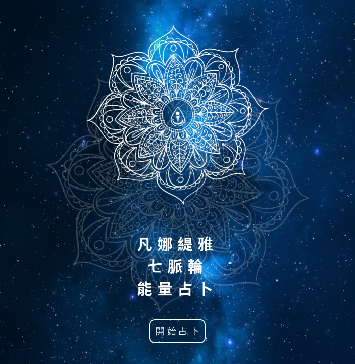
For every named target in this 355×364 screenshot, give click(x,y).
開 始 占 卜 (177, 331)
